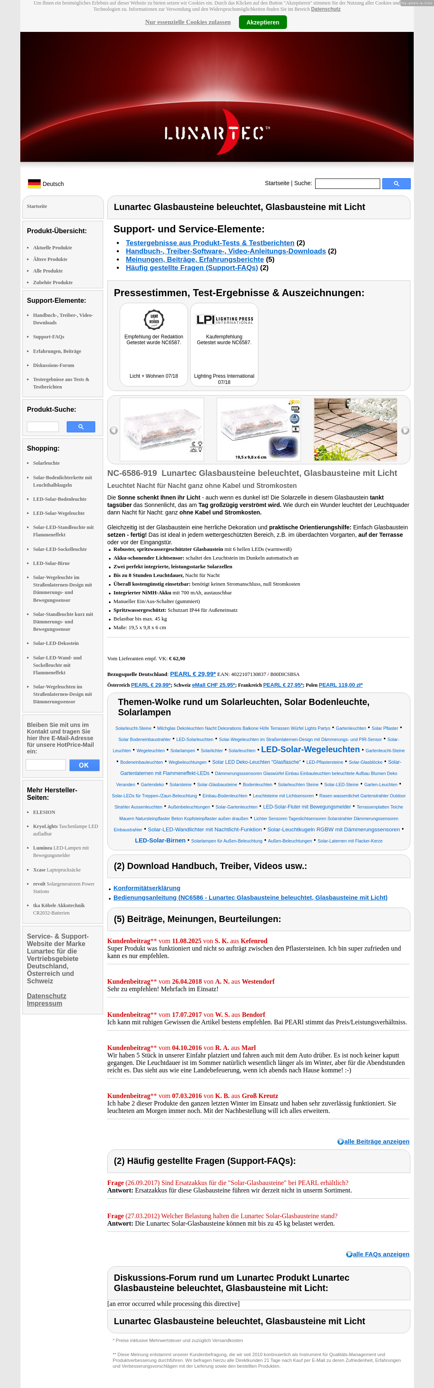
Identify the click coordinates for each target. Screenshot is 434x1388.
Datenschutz (325, 9)
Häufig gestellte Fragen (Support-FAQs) (192, 268)
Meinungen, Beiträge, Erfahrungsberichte (195, 259)
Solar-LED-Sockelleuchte (60, 549)
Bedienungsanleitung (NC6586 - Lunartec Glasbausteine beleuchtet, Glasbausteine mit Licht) (250, 897)
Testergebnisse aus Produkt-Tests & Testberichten (210, 243)
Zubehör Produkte (52, 282)
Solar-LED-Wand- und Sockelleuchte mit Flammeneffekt (57, 665)
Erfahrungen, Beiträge (57, 351)
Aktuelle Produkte (52, 248)
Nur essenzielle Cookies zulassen (188, 22)
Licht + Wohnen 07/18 (154, 376)
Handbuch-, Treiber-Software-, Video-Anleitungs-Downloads (226, 251)
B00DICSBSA (285, 674)
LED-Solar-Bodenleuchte (60, 499)
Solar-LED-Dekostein (56, 643)
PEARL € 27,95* (283, 685)
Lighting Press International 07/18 (224, 379)
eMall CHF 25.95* (213, 685)
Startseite (277, 183)
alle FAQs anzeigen (381, 1254)
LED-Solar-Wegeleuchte (58, 513)
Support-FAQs (48, 337)
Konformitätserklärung (147, 887)
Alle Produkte (48, 271)
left (114, 431)
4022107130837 (248, 674)
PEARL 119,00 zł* (341, 685)
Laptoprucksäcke (57, 870)
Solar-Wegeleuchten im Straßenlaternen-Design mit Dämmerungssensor (62, 694)
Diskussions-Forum (53, 365)
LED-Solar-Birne (51, 563)
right (405, 431)
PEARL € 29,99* (193, 673)
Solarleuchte (46, 463)
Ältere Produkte (50, 259)
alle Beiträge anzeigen (377, 1141)
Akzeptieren (262, 22)
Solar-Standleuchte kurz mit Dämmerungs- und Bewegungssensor (63, 621)
